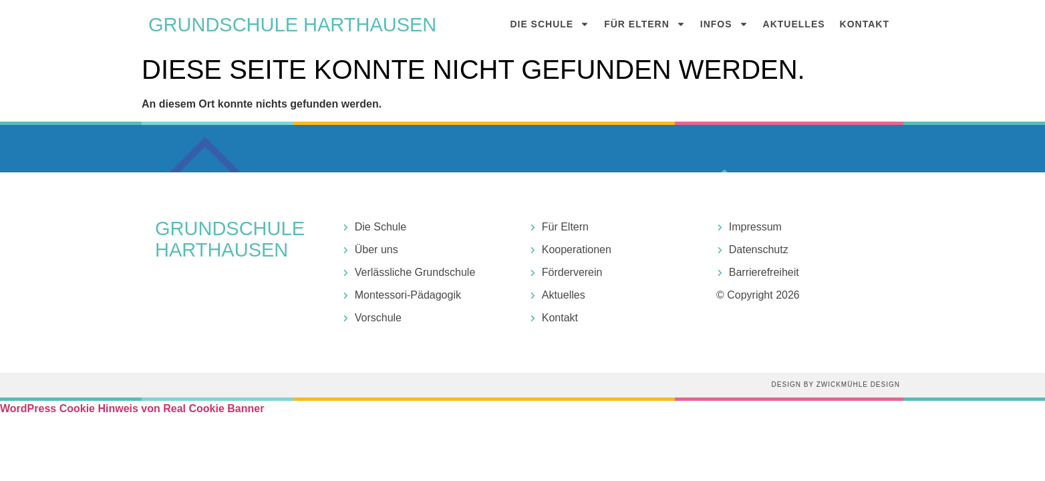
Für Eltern (645, 24)
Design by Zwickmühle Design (836, 384)
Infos (724, 24)
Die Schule (549, 24)
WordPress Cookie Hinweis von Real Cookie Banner (132, 408)
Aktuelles (794, 24)
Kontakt (864, 24)
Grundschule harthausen (292, 24)
